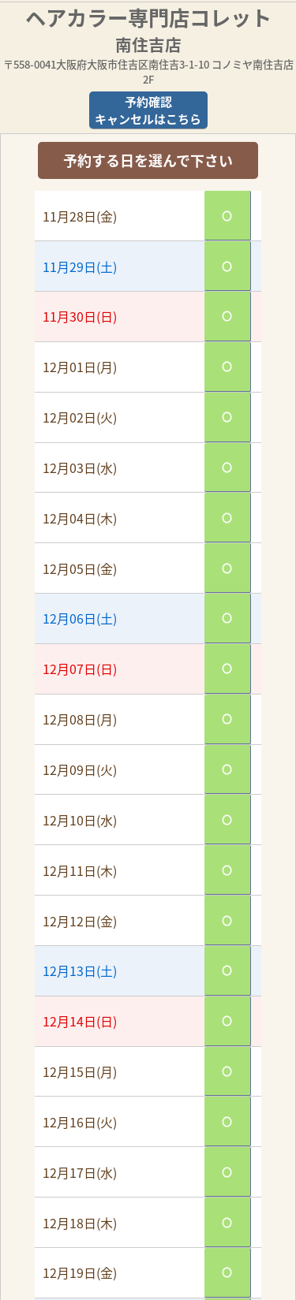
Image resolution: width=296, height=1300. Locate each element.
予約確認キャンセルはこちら (148, 110)
